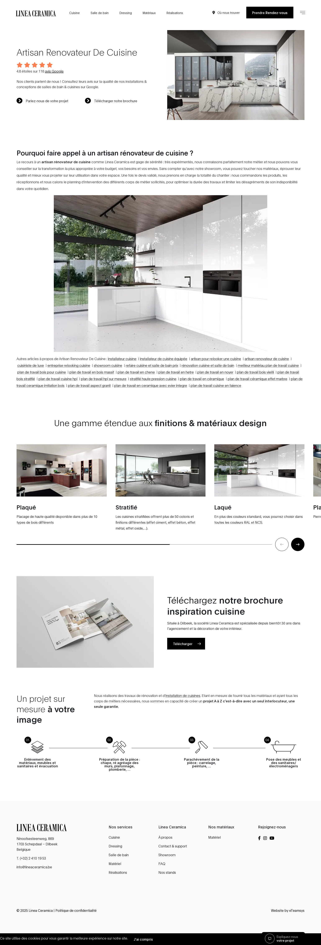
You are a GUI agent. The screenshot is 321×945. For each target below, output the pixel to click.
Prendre (270, 12)
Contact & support (172, 846)
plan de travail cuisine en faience (216, 406)
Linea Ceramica (41, 910)
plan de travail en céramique (202, 399)
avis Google (54, 71)
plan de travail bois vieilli (255, 392)
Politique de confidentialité (75, 910)
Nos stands (167, 872)
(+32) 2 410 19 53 (33, 858)
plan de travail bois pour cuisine (41, 392)
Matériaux (149, 13)
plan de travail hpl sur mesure (103, 399)
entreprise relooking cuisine (69, 385)
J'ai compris (143, 939)
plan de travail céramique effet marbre (257, 399)
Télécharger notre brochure (111, 101)
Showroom (167, 854)
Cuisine (74, 13)
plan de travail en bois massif (91, 392)
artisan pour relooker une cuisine (216, 379)
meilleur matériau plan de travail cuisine (268, 385)
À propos (165, 837)
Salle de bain (100, 13)
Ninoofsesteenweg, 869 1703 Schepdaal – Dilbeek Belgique (37, 843)
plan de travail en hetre (176, 392)
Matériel (115, 863)
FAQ (161, 863)
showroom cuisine (108, 385)
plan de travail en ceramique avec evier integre (150, 406)
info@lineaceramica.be (34, 867)
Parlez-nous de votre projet (42, 101)
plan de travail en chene (136, 392)
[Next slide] (297, 565)
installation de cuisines (183, 715)
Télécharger (183, 664)
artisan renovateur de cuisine (267, 379)
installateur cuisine (122, 379)
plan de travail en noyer (215, 392)
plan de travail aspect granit (89, 406)
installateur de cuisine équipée (163, 379)
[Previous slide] (282, 565)
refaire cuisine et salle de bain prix (152, 385)
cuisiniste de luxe (30, 385)
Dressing (125, 13)
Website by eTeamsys (287, 910)
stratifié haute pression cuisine (153, 399)
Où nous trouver (228, 12)
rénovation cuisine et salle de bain (208, 385)
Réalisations (175, 13)
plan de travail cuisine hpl (58, 399)
